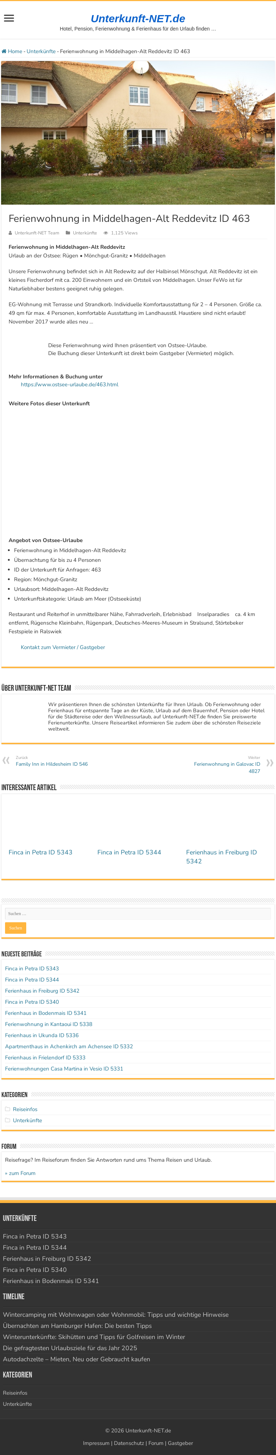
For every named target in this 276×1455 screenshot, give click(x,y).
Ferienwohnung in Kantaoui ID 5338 (48, 1024)
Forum (156, 1443)
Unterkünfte (41, 51)
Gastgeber (180, 1443)
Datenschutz (129, 1443)
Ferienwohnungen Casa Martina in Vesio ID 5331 (64, 1068)
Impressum (96, 1443)
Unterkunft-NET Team (37, 233)
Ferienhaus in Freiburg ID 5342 (42, 990)
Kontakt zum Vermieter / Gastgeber (63, 647)
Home (11, 51)
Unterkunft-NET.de (138, 18)
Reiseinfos (25, 1109)
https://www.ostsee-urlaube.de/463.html (69, 384)
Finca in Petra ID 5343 (41, 852)
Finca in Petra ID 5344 (129, 852)
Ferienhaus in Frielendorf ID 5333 (45, 1057)
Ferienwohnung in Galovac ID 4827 (223, 764)
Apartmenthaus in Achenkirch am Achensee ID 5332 (69, 1046)
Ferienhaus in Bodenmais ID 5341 (46, 1013)
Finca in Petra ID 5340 (32, 1002)
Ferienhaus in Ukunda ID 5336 (42, 1035)
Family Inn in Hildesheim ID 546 (52, 761)
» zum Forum (20, 1173)
